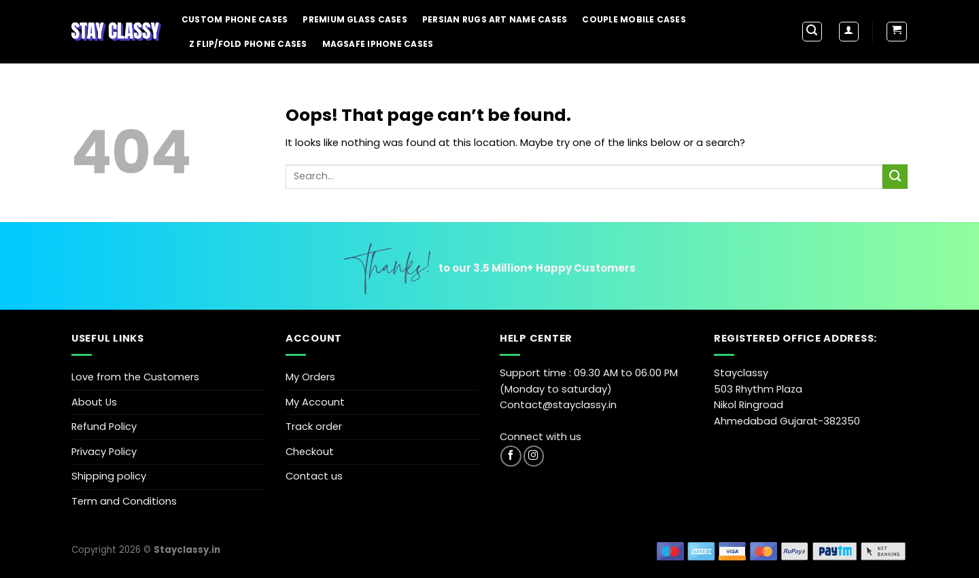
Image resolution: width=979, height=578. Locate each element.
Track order (314, 426)
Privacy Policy (104, 451)
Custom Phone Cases (235, 19)
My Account (315, 402)
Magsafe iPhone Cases (378, 44)
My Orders (310, 377)
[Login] (849, 31)
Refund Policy (104, 426)
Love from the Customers (135, 377)
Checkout (310, 451)
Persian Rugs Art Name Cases (494, 19)
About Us (94, 402)
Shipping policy (108, 476)
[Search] (812, 31)
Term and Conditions (124, 501)
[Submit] (895, 176)
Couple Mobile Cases (634, 19)
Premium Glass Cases (355, 19)
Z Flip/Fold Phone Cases (248, 44)
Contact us (314, 476)
